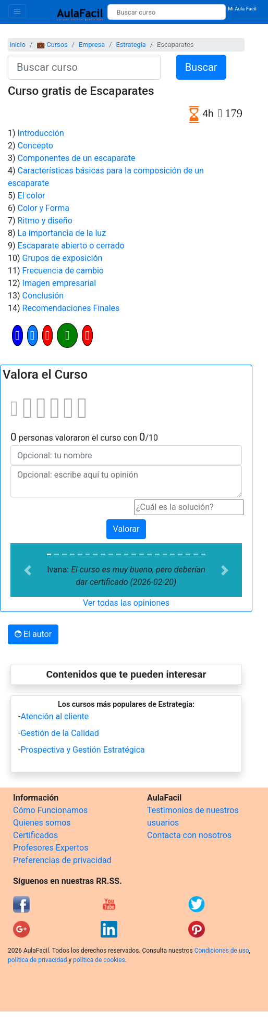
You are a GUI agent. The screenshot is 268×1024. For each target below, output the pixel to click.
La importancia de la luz (62, 233)
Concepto (35, 146)
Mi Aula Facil (242, 8)
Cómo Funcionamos (50, 810)
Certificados (35, 835)
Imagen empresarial (59, 283)
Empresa (92, 44)
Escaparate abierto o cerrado (71, 246)
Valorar (126, 529)
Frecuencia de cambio (63, 271)
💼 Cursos (51, 44)
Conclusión (43, 296)
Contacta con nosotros (189, 835)
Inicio (17, 44)
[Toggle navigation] (17, 11)
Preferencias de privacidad (62, 860)
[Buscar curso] (166, 12)
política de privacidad (37, 960)
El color (31, 196)
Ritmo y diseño (45, 221)
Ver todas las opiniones (126, 603)
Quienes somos (42, 823)
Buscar (201, 67)
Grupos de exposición (62, 258)
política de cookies (99, 960)
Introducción (41, 133)
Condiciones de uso (221, 950)
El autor (33, 634)
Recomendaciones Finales (71, 308)
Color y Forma (43, 208)
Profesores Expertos (50, 848)
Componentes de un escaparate (77, 158)
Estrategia (130, 44)
